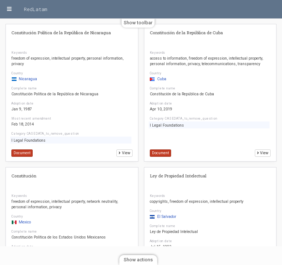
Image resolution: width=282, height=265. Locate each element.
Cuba (158, 79)
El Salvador (163, 216)
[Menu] (9, 9)
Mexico (21, 222)
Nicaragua (24, 79)
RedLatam (35, 9)
